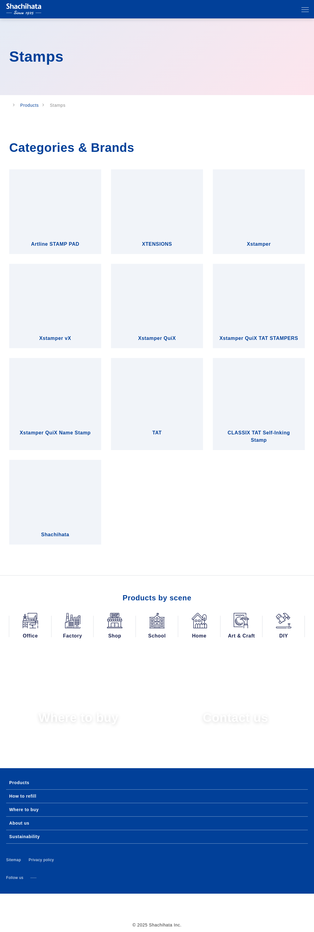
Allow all (246, 526)
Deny (67, 526)
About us (19, 815)
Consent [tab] (65, 419)
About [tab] (249, 419)
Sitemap (13, 852)
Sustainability (24, 829)
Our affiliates (281, 10)
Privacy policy (42, 852)
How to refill (22, 788)
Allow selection (157, 526)
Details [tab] (157, 419)
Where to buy (23, 802)
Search (293, 10)
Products (34, 105)
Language (269, 10)
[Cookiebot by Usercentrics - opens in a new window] (263, 402)
